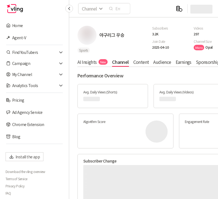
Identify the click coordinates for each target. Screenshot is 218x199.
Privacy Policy (15, 186)
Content (141, 62)
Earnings (183, 62)
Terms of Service (16, 179)
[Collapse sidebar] (69, 8)
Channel (120, 62)
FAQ (8, 193)
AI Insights (92, 62)
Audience (162, 62)
